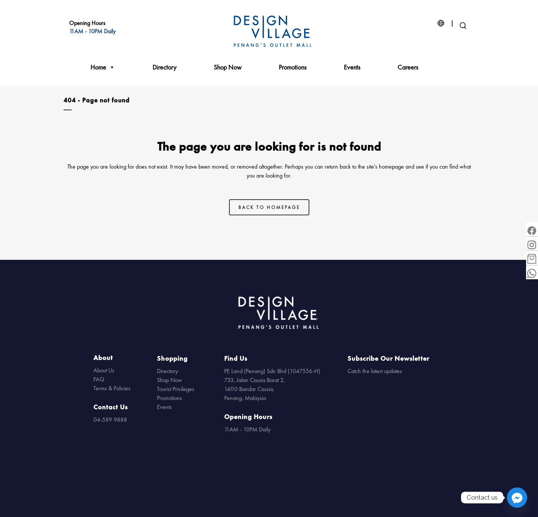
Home (102, 67)
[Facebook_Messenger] (517, 497)
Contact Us (110, 407)
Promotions (292, 67)
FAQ (98, 379)
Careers (408, 67)
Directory (164, 67)
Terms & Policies (111, 388)
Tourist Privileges (175, 389)
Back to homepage (269, 207)
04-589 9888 (110, 420)
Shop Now (227, 67)
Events (352, 67)
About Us (103, 370)
